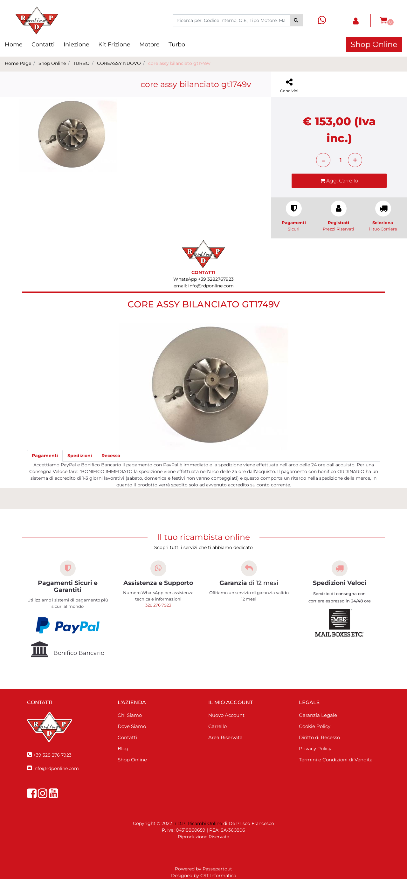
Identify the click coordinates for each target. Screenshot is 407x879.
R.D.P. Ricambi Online (197, 823)
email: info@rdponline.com (204, 286)
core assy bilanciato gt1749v (179, 63)
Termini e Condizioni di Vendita (336, 760)
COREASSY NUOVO (119, 63)
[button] (296, 20)
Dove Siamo (132, 726)
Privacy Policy (315, 748)
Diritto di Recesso (319, 737)
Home (14, 44)
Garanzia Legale (318, 715)
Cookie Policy (314, 726)
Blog (123, 748)
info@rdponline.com (56, 768)
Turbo (177, 44)
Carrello (217, 726)
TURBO (81, 63)
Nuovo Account (226, 715)
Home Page (18, 63)
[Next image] (115, 177)
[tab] (45, 456)
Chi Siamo (130, 715)
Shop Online (374, 44)
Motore (149, 44)
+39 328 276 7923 (52, 755)
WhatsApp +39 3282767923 (203, 279)
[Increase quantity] (355, 160)
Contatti (43, 44)
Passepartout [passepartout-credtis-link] (217, 869)
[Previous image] (20, 177)
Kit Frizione (114, 44)
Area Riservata (225, 737)
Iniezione (76, 44)
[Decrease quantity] (323, 160)
